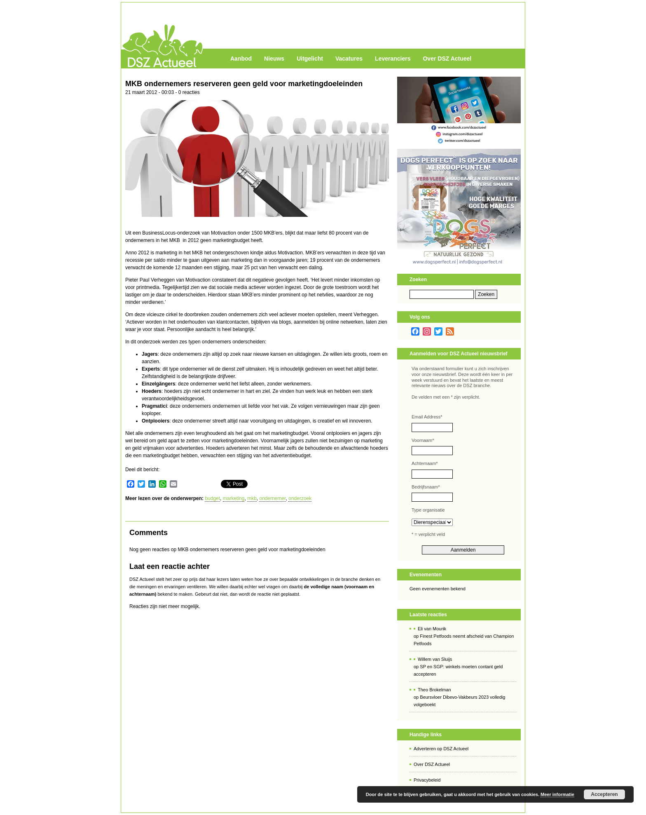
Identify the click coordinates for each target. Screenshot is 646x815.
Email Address (427, 416)
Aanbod (241, 58)
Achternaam (425, 463)
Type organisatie (428, 509)
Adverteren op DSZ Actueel (441, 748)
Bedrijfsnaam (426, 486)
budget (212, 498)
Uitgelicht (310, 58)
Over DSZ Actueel (447, 58)
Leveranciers (392, 58)
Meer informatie (557, 794)
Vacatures (349, 58)
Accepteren (604, 794)
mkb (252, 498)
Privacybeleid (427, 779)
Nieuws (274, 58)
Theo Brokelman (434, 689)
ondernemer (272, 498)
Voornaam (423, 440)
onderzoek (299, 498)
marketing (234, 498)
